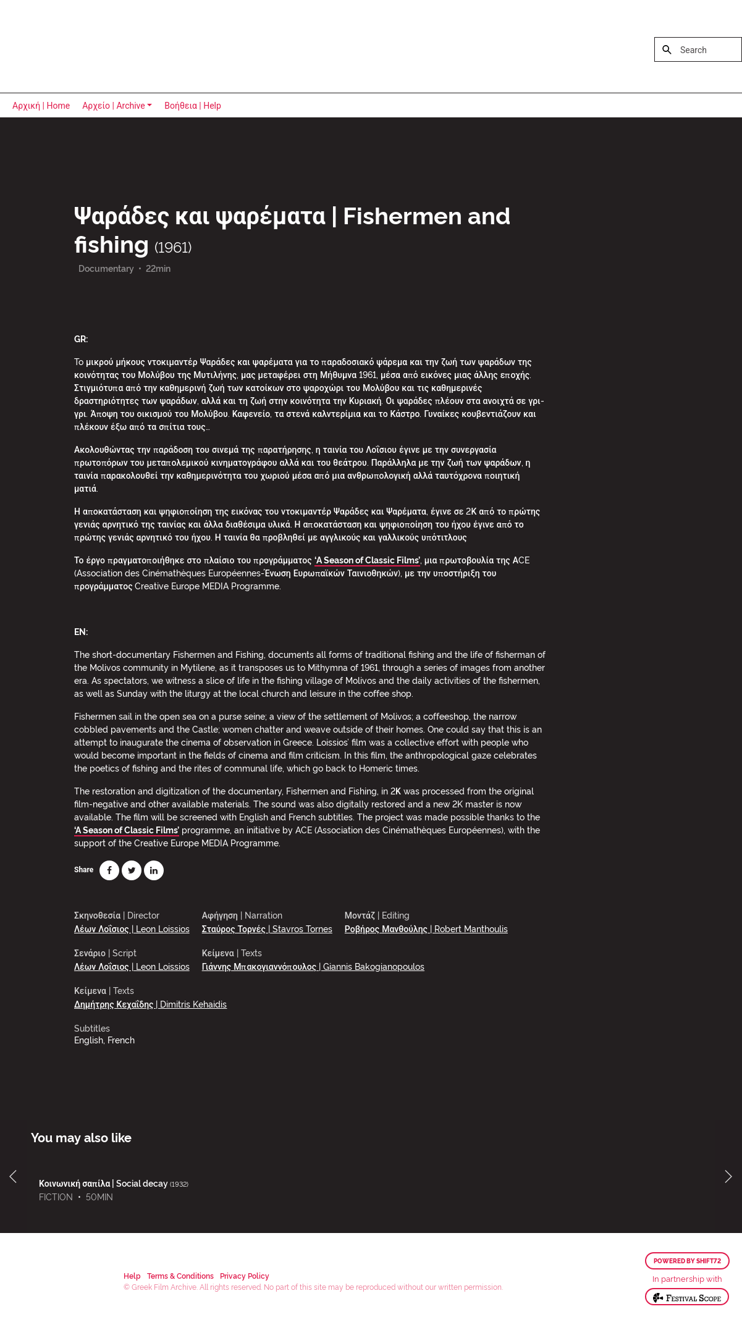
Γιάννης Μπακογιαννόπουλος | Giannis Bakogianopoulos (313, 966)
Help (132, 1275)
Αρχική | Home (41, 106)
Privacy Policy (244, 1275)
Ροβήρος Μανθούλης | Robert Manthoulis (426, 928)
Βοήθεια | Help (192, 106)
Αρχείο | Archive (113, 106)
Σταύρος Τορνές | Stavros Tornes (267, 928)
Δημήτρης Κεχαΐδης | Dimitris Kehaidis (150, 1003)
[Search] (698, 49)
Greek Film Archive (63, 46)
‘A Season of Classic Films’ (367, 559)
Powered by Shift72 (687, 1260)
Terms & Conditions (180, 1275)
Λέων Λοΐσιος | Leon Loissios (132, 928)
